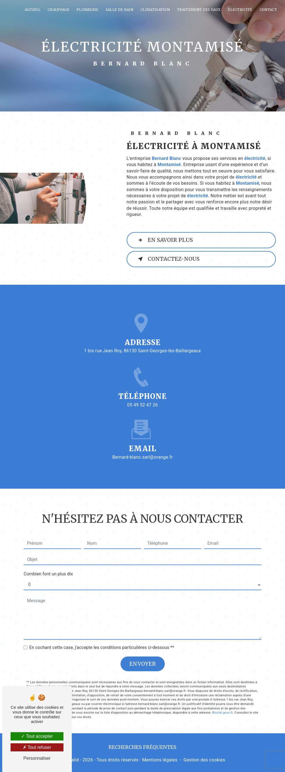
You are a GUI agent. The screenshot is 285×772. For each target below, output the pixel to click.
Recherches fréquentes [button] (142, 747)
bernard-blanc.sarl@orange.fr (142, 448)
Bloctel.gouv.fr (222, 704)
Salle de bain (119, 10)
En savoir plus (164, 240)
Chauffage (58, 10)
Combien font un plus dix (48, 565)
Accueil (32, 10)
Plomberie (88, 10)
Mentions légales (159, 760)
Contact (268, 10)
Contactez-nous (168, 259)
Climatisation (155, 10)
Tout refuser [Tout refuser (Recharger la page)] (37, 747)
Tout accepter (37, 736)
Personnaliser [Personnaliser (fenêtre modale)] (37, 758)
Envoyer (142, 655)
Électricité (240, 10)
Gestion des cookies (204, 760)
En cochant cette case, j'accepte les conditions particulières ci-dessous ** (101, 638)
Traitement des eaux (199, 10)
